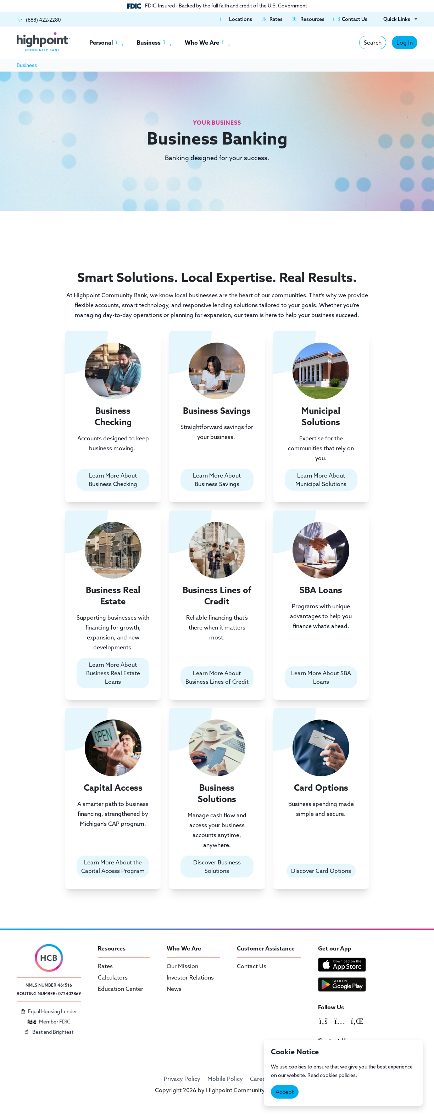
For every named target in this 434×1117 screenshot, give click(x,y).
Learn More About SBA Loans (321, 677)
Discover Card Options (321, 871)
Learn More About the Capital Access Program (113, 867)
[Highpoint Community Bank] (43, 41)
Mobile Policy (225, 1078)
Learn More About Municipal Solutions (321, 480)
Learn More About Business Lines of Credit (216, 677)
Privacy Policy (182, 1078)
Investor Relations (190, 977)
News (174, 988)
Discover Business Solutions (216, 867)
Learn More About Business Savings (216, 480)
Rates (105, 966)
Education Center (120, 988)
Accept (285, 1091)
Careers (260, 1078)
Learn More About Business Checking (113, 480)
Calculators (113, 977)
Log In (404, 42)
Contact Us (251, 966)
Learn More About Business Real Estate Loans (113, 673)
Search (373, 42)
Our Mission (182, 966)
